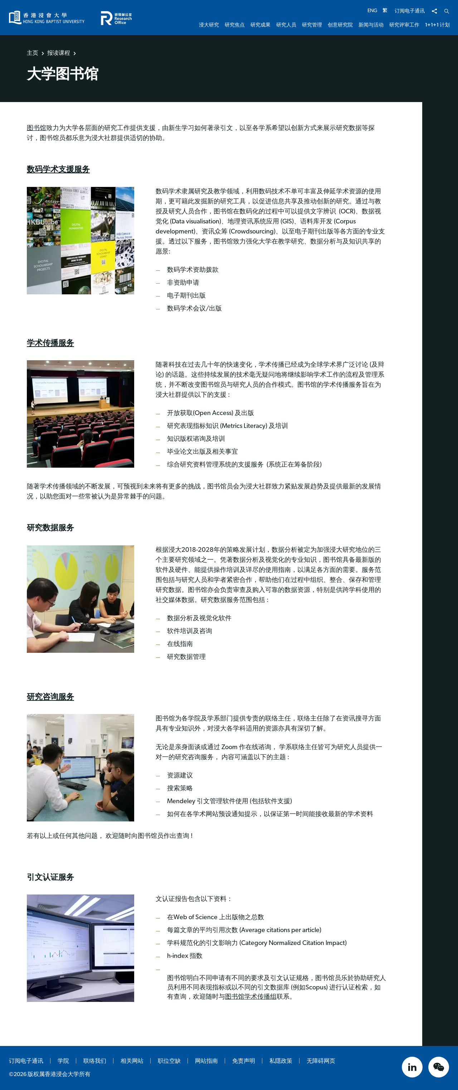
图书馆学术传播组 (251, 997)
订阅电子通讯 (410, 11)
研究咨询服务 (50, 696)
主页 (32, 52)
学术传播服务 (50, 342)
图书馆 (36, 128)
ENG (372, 11)
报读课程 (58, 52)
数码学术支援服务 (58, 169)
